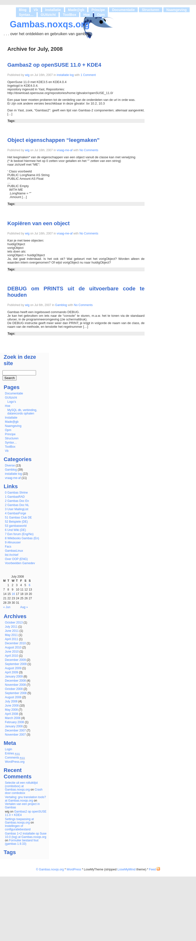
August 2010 (13, 647)
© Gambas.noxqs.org (50, 869)
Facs (8, 546)
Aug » (24, 607)
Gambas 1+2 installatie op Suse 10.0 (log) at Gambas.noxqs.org (26, 835)
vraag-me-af (65, 150)
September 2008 (16, 693)
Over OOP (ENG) (16, 559)
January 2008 (14, 726)
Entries (12, 753)
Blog (22, 10)
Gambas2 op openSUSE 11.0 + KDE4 (54, 65)
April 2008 (11, 714)
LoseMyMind (126, 869)
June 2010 (12, 651)
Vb (36, 10)
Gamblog (61, 305)
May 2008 (11, 709)
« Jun (6, 607)
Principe (98, 10)
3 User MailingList (16, 509)
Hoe (86, 15)
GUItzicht (48, 15)
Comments (15, 757)
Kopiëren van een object (38, 223)
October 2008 (14, 689)
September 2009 (16, 664)
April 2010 (11, 655)
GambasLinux (14, 550)
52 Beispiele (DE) (16, 521)
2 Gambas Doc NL (17, 505)
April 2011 (11, 639)
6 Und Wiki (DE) (15, 530)
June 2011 (12, 631)
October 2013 (14, 622)
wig (27, 75)
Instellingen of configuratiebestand (18, 827)
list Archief (11, 555)
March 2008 (12, 718)
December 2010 (15, 643)
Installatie (53, 10)
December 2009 (15, 660)
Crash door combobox (23, 791)
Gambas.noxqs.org (50, 24)
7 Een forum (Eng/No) (19, 534)
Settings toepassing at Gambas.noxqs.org (19, 820)
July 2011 (11, 626)
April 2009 (11, 672)
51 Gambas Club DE (18, 517)
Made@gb (76, 10)
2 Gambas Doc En (17, 501)
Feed (154, 869)
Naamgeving (176, 10)
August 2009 (13, 668)
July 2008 (11, 701)
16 (13, 594)
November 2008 (15, 685)
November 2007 (15, 734)
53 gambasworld (15, 526)
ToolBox (69, 15)
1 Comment (88, 75)
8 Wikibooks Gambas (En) (22, 538)
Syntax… (26, 15)
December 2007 (15, 730)
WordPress (74, 869)
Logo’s (11, 401)
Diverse (10, 465)
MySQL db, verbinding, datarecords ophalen (22, 411)
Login (8, 749)
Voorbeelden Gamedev (20, 563)
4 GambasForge (15, 513)
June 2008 (12, 705)
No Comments (88, 150)
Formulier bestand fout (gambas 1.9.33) (21, 842)
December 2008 (15, 680)
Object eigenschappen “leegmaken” (53, 140)
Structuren (150, 10)
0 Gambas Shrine (16, 492)
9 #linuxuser (13, 542)
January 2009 (14, 676)
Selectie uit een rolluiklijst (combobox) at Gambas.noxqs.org (21, 786)
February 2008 (14, 722)
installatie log (65, 75)
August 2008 (13, 697)
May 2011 (11, 635)
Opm (101, 15)
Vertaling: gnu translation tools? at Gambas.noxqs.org (25, 798)
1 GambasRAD (15, 496)
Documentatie (123, 10)
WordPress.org (14, 761)
